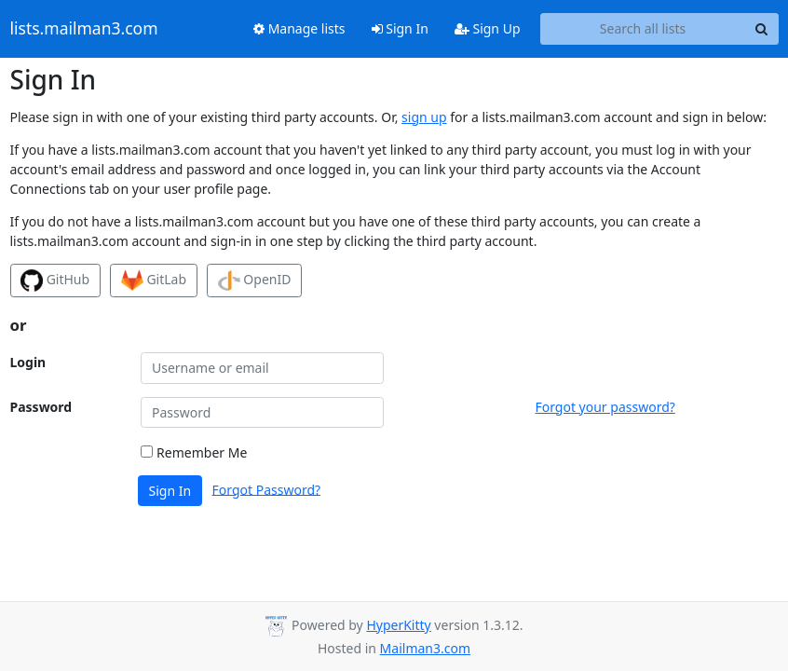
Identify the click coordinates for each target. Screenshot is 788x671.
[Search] (762, 29)
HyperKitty (398, 625)
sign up (423, 117)
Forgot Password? (266, 489)
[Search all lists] (643, 29)
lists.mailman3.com (84, 29)
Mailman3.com (425, 648)
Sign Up (488, 28)
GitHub (54, 280)
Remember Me (194, 452)
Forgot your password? (604, 407)
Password (41, 407)
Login (28, 362)
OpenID (255, 280)
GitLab (153, 280)
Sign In (400, 28)
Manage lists (299, 28)
